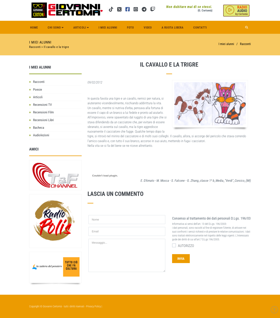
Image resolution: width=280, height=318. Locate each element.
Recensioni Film (43, 112)
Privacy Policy (93, 306)
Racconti (245, 44)
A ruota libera (173, 27)
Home (34, 27)
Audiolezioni (41, 135)
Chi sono (56, 27)
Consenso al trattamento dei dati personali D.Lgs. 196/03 (211, 218)
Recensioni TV (42, 105)
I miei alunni (108, 27)
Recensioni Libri (43, 120)
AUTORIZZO (183, 245)
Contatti (200, 27)
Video (148, 27)
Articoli (81, 27)
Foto (130, 27)
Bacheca (38, 127)
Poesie (37, 89)
